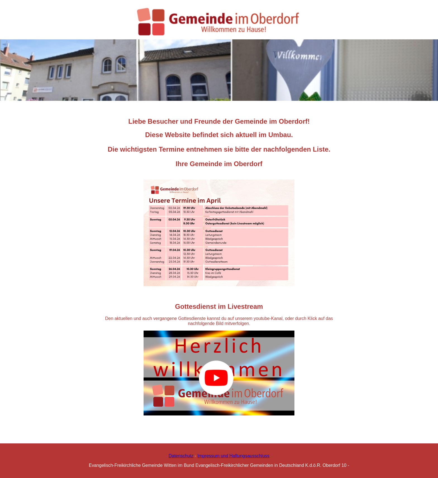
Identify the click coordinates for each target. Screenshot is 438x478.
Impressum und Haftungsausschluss (233, 455)
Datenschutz (180, 455)
